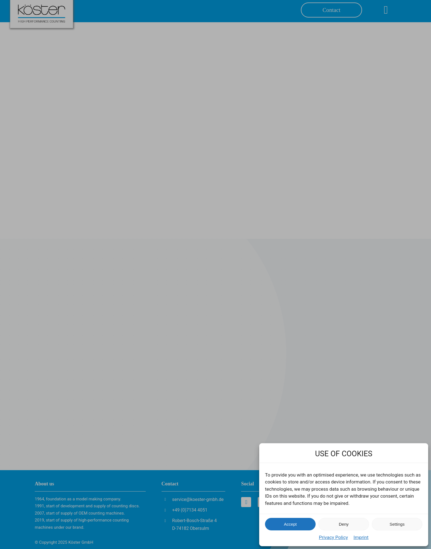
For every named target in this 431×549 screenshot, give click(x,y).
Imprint (360, 537)
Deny (343, 524)
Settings (397, 524)
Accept (290, 524)
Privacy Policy (333, 537)
